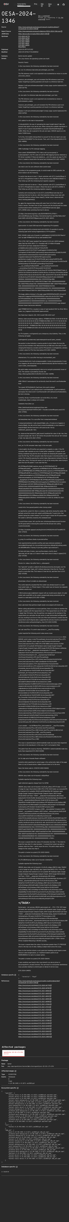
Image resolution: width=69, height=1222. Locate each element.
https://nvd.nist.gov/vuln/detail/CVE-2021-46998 (34, 1002)
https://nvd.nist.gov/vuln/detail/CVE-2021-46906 (34, 991)
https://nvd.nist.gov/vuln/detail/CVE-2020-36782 (34, 988)
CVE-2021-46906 (23, 40)
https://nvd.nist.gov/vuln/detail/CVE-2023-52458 (34, 1023)
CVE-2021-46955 (23, 45)
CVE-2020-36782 (24, 38)
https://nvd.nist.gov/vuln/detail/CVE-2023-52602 (34, 1029)
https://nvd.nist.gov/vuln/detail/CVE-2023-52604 (34, 1034)
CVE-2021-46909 (23, 42)
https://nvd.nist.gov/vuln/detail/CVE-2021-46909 (34, 994)
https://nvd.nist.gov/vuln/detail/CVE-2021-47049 (34, 1018)
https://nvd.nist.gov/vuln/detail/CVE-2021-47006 (34, 1004)
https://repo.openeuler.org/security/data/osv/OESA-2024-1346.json (39, 31)
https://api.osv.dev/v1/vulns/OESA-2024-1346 (32, 34)
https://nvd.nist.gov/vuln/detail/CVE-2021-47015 (33, 1010)
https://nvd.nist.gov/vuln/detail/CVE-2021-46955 (34, 999)
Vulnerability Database (21, 5)
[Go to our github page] (64, 4)
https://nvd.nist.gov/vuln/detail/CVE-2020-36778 (34, 985)
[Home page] (6, 4)
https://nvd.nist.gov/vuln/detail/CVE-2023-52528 (34, 1026)
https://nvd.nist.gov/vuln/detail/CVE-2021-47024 (34, 1012)
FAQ (42, 4)
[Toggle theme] (58, 4)
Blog (35, 4)
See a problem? (44, 16)
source (6, 1172)
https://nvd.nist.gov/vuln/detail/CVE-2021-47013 (33, 1007)
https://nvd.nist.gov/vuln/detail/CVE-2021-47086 (34, 1021)
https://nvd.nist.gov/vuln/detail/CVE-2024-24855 (34, 1037)
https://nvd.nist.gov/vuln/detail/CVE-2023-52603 (34, 1031)
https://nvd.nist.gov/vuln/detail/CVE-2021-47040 (34, 1015)
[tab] (13, 1053)
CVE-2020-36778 (24, 36)
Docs (50, 4)
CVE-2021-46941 (23, 43)
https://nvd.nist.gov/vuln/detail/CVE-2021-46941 (33, 996)
